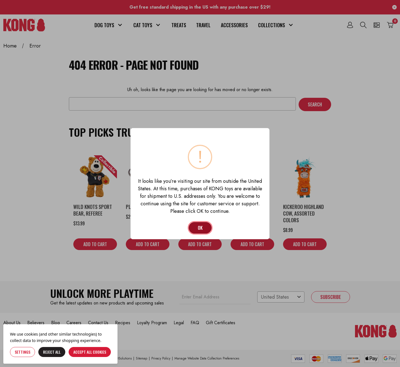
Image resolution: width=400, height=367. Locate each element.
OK (200, 227)
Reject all (52, 352)
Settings (22, 352)
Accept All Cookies (89, 352)
